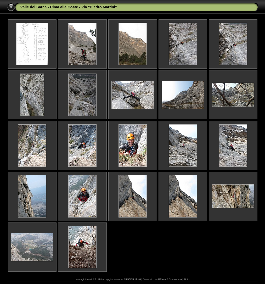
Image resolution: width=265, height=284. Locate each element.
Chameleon (175, 279)
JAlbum (161, 279)
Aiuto (186, 279)
